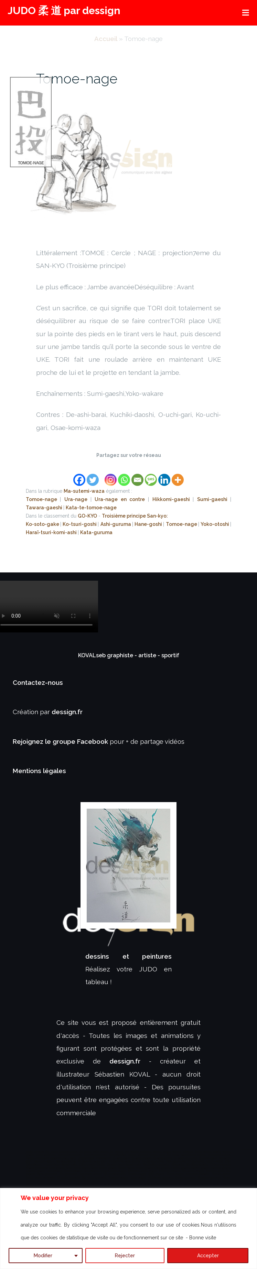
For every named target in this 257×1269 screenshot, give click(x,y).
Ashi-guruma (116, 524)
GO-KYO (87, 516)
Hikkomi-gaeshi (172, 499)
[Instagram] (111, 476)
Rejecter (125, 1255)
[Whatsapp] (124, 476)
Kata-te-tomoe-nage (91, 507)
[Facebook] (79, 476)
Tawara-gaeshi (44, 507)
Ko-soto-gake (43, 524)
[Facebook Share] (100, 471)
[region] (128, 1228)
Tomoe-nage (76, 78)
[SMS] (151, 476)
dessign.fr (67, 712)
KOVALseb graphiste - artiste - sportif (128, 655)
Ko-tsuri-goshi (80, 524)
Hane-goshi (149, 524)
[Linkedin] (164, 476)
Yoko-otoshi (215, 524)
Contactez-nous (38, 682)
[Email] (137, 476)
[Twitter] (93, 476)
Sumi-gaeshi (214, 499)
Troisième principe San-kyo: (135, 516)
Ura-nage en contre (121, 499)
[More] (178, 476)
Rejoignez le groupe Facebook (61, 741)
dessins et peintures (128, 956)
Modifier (43, 1255)
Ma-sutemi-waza (84, 491)
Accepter (208, 1255)
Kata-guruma (96, 532)
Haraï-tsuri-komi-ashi (52, 532)
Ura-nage (77, 499)
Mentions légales (39, 771)
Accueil (105, 38)
